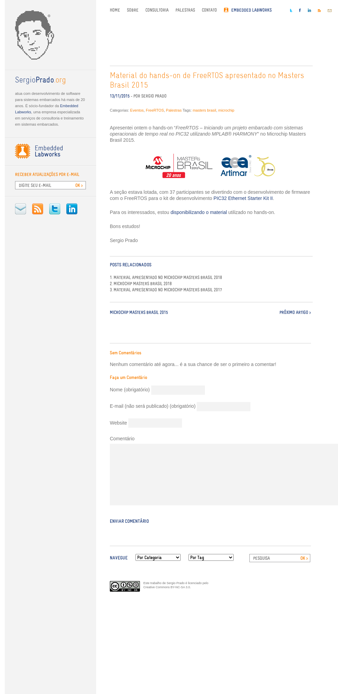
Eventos (137, 110)
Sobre (133, 10)
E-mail (20, 208)
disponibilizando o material (198, 212)
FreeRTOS (155, 110)
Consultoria (157, 10)
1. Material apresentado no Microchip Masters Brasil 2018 (166, 277)
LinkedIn (71, 208)
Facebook (300, 10)
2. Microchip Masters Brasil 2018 (141, 283)
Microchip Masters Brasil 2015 (139, 312)
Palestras (185, 10)
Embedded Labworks (251, 10)
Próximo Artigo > (295, 312)
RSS (37, 208)
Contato (209, 10)
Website (118, 423)
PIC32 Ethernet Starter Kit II (243, 198)
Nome (130, 389)
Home (115, 10)
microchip (226, 110)
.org (40, 80)
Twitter (54, 208)
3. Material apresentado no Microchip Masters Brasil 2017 (166, 290)
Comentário (122, 438)
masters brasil (204, 110)
